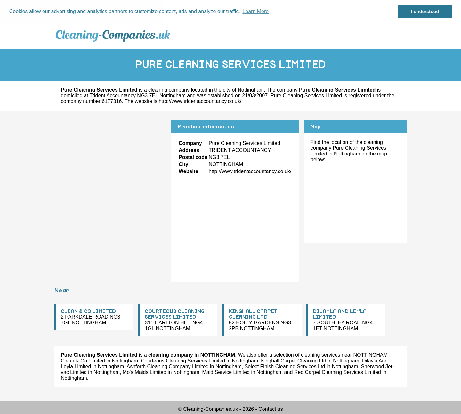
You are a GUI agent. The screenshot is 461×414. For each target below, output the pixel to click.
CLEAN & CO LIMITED (88, 311)
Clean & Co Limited (83, 360)
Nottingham (251, 89)
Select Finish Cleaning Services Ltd (285, 366)
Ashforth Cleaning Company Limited (167, 366)
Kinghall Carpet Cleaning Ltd (293, 360)
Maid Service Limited (226, 372)
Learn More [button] (255, 11)
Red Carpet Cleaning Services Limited (337, 372)
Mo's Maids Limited (144, 372)
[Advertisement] (110, 165)
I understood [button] (425, 11)
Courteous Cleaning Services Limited (183, 360)
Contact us (270, 409)
